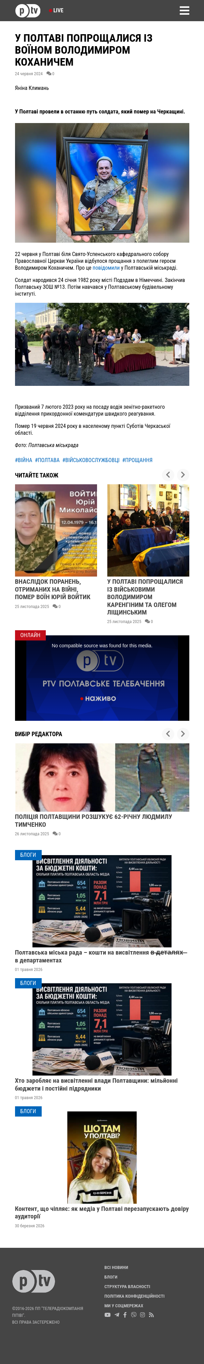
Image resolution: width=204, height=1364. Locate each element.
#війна (23, 460)
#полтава (47, 460)
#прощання (137, 460)
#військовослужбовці (91, 460)
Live (56, 10)
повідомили (107, 268)
